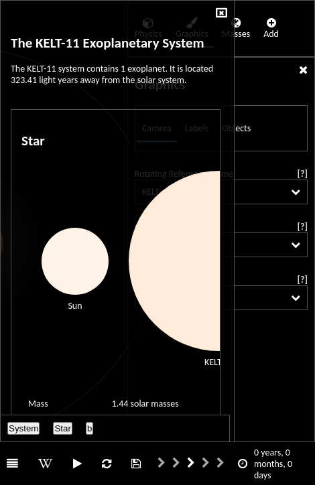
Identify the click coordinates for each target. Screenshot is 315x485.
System (23, 428)
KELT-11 (218, 362)
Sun (75, 305)
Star (62, 428)
